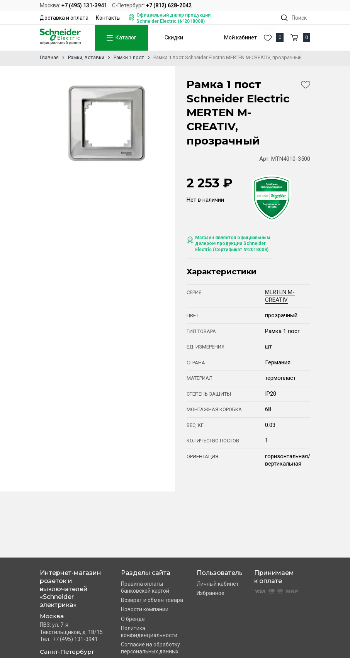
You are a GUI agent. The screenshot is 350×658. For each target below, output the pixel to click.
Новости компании (144, 609)
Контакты (108, 18)
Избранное (210, 593)
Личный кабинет (218, 584)
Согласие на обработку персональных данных (150, 648)
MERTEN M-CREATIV (280, 296)
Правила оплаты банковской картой (145, 587)
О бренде (133, 619)
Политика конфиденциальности (149, 631)
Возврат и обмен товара (152, 600)
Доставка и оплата (64, 18)
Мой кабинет (240, 37)
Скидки (174, 37)
